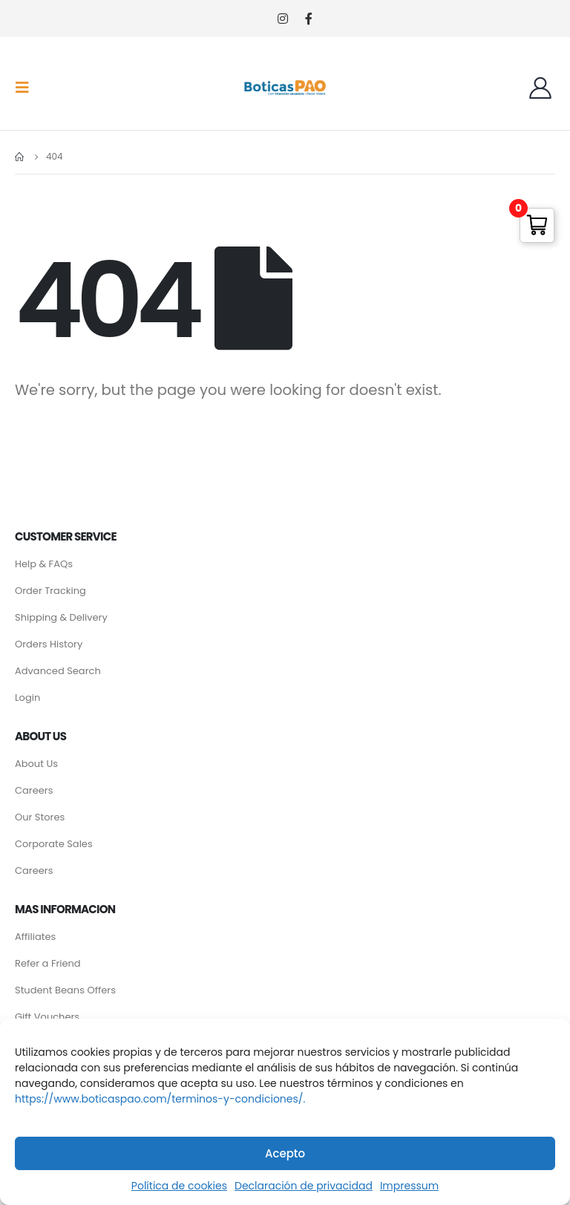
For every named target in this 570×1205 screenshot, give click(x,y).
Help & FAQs (44, 564)
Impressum (409, 1185)
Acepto (285, 1153)
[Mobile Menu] (27, 87)
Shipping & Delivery (61, 617)
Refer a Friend (48, 963)
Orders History (48, 644)
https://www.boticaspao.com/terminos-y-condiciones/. (160, 1098)
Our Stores (40, 817)
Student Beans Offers (65, 990)
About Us (36, 764)
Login (27, 697)
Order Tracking (50, 591)
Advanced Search (58, 671)
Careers (34, 790)
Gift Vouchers (47, 1017)
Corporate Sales (54, 844)
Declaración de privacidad (304, 1185)
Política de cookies (179, 1185)
